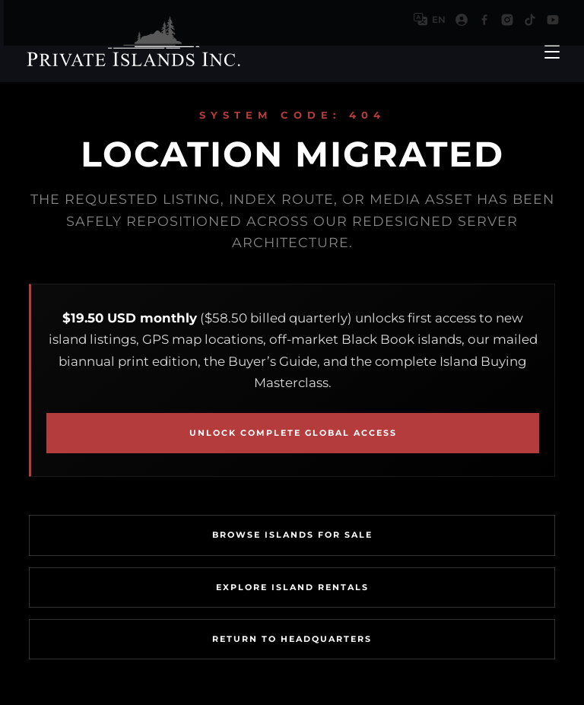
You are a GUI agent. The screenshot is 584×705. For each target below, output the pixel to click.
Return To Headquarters (292, 639)
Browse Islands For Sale (292, 534)
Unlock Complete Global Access (293, 432)
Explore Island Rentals (292, 587)
